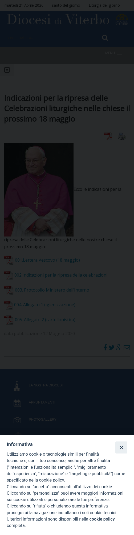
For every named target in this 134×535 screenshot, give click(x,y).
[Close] (121, 447)
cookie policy (102, 519)
